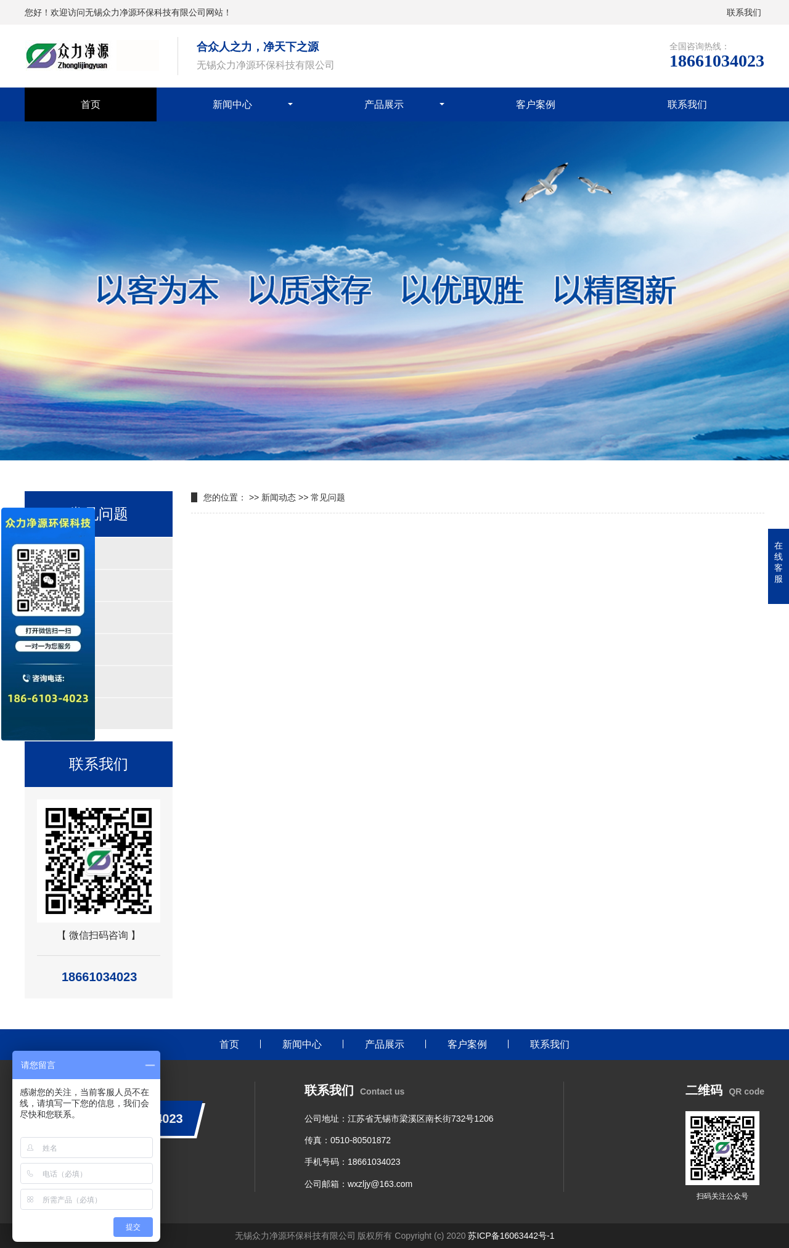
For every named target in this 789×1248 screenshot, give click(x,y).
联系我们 (744, 12)
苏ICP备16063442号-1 (511, 1236)
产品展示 (384, 104)
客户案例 (535, 104)
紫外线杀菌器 (68, 585)
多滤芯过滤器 (68, 649)
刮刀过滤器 (63, 681)
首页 (90, 104)
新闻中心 (232, 104)
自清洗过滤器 (68, 553)
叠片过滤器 (63, 713)
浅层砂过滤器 (68, 617)
